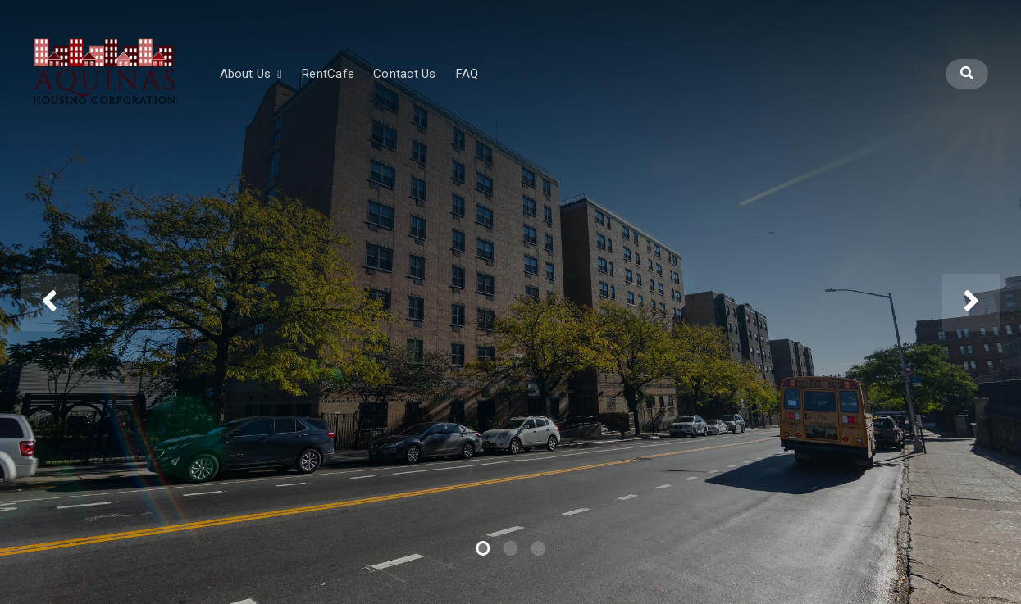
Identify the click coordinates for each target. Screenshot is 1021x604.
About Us (299, 87)
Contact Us (458, 87)
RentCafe (381, 87)
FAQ (521, 87)
